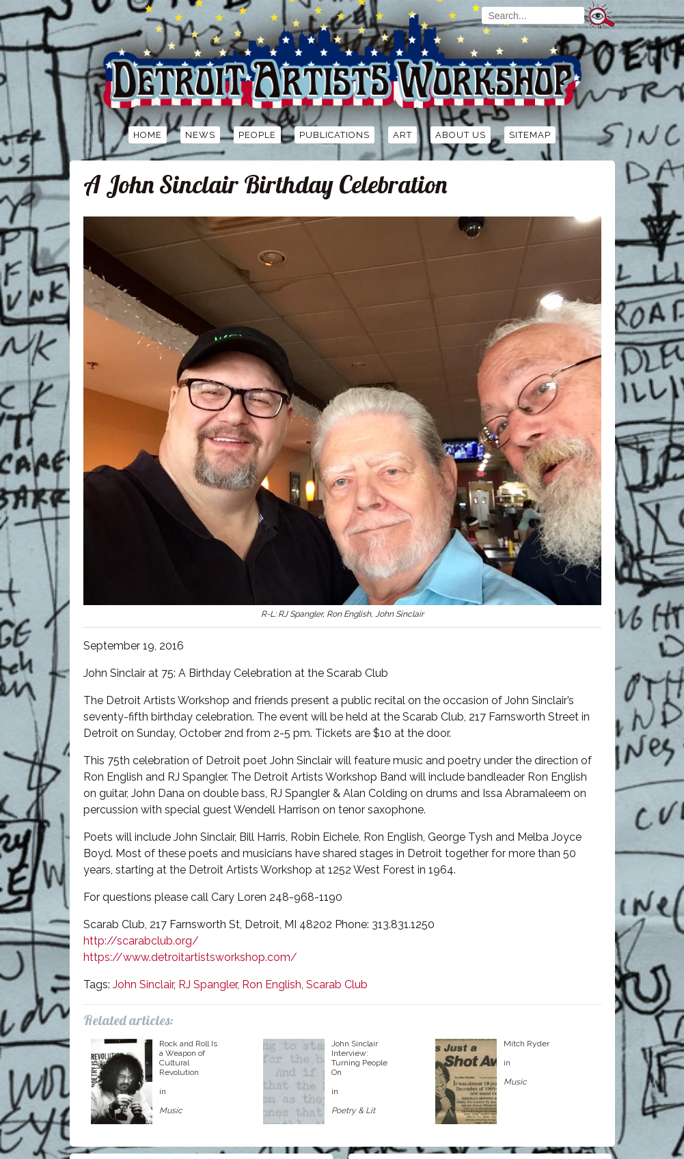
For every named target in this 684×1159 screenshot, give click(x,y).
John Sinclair (143, 984)
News (200, 135)
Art (402, 135)
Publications (334, 135)
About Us (460, 135)
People (257, 135)
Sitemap (530, 135)
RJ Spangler (207, 984)
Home (147, 135)
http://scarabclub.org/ (141, 940)
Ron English (271, 984)
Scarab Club (337, 984)
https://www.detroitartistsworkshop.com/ (190, 957)
